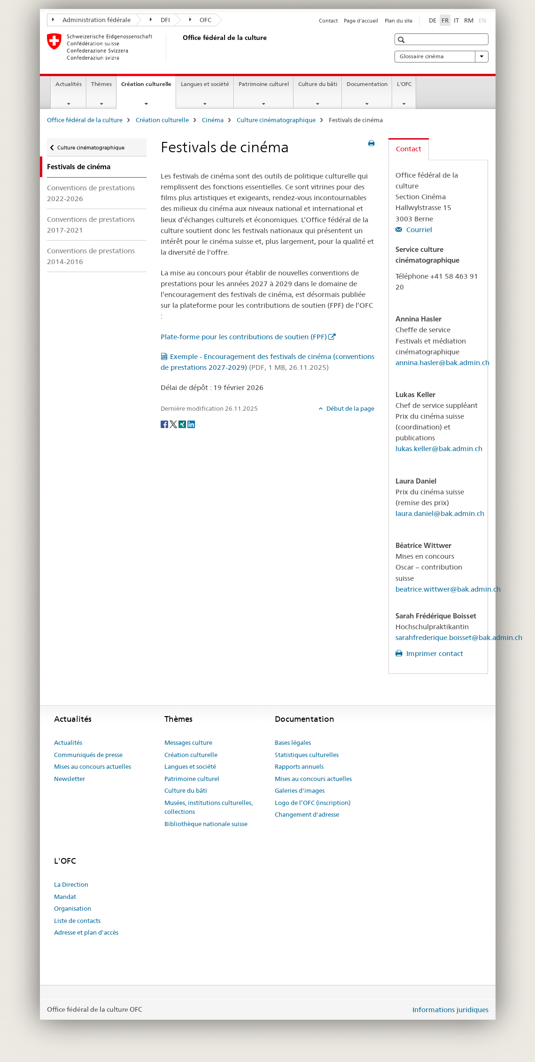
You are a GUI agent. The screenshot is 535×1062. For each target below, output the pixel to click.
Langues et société (205, 83)
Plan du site (398, 20)
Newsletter (69, 778)
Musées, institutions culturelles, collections (208, 807)
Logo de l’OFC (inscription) (312, 802)
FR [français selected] (445, 20)
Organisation (72, 908)
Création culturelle (148, 87)
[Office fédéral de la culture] (181, 46)
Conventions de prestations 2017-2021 (91, 224)
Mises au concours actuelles (92, 766)
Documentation (367, 83)
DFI (160, 19)
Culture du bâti (317, 83)
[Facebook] (165, 424)
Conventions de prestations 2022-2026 (91, 193)
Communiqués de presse (88, 754)
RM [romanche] (468, 20)
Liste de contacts (77, 920)
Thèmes (101, 83)
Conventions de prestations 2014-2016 (91, 256)
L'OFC (404, 83)
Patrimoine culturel (264, 83)
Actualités (68, 83)
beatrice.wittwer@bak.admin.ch (448, 589)
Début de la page (349, 408)
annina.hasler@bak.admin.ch (442, 362)
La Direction (71, 884)
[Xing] (182, 424)
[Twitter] (174, 424)
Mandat (65, 896)
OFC (200, 19)
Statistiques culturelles (307, 754)
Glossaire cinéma (441, 56)
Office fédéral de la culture (85, 120)
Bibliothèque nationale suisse (206, 824)
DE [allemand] (432, 20)
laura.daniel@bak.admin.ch (439, 513)
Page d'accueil (361, 20)
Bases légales (293, 742)
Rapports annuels (299, 766)
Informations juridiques (450, 1009)
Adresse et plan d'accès (86, 932)
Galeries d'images (300, 790)
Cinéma (213, 120)
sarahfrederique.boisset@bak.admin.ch (458, 637)
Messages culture (188, 742)
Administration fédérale (91, 19)
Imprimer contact (433, 653)
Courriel (418, 229)
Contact (328, 20)
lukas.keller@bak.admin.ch (438, 448)
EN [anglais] (483, 20)
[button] (402, 40)
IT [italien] (456, 20)
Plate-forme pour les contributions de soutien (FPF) (244, 336)
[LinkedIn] (191, 424)
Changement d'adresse (307, 814)
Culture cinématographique (276, 120)
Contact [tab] (408, 148)
